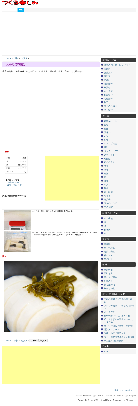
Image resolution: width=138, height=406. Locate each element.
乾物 (106, 140)
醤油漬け (108, 72)
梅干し (107, 102)
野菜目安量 (109, 251)
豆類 (106, 129)
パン (106, 136)
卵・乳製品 (109, 248)
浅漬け (24, 58)
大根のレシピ (13, 182)
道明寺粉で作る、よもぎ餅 (117, 316)
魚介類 (107, 158)
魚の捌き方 (109, 162)
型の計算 (108, 259)
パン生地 (108, 218)
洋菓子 (107, 199)
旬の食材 (108, 207)
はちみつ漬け (110, 106)
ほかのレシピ (110, 203)
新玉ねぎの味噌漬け (113, 341)
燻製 (106, 147)
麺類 (106, 181)
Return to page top (123, 390)
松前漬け (108, 95)
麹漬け (107, 87)
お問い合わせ (129, 400)
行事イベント (110, 121)
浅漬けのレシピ (14, 185)
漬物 (16, 58)
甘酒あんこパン (111, 329)
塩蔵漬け (108, 99)
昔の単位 (108, 255)
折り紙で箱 (109, 285)
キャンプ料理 (110, 144)
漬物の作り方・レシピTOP (117, 65)
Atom (106, 351)
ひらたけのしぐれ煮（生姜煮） (119, 326)
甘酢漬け (108, 84)
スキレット (109, 155)
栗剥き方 (108, 273)
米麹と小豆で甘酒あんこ (116, 333)
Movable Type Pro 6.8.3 (94, 396)
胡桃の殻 (108, 281)
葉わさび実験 (110, 277)
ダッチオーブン (111, 151)
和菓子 (107, 196)
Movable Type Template (126, 396)
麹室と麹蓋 (109, 288)
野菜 (106, 166)
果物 (106, 188)
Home (8, 58)
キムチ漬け (109, 91)
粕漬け (107, 80)
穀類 (106, 125)
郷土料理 (108, 192)
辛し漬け (108, 110)
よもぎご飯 (109, 312)
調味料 (107, 132)
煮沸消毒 (108, 270)
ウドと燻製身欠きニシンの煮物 (119, 337)
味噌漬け (108, 76)
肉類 (106, 173)
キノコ (107, 185)
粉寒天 (107, 230)
